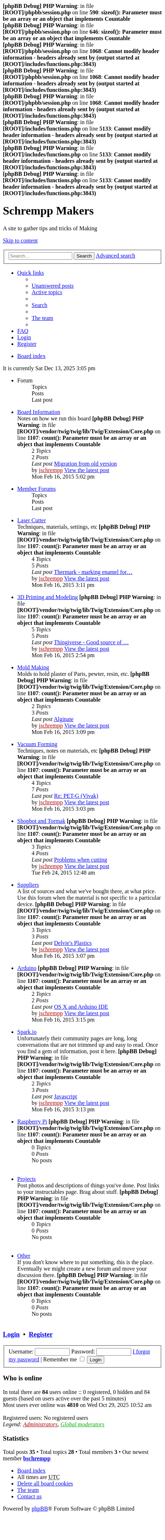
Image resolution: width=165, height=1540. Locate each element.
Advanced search (115, 256)
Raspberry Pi (32, 1121)
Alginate (63, 719)
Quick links (30, 273)
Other (23, 1256)
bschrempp (36, 1458)
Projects (26, 1179)
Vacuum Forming (37, 744)
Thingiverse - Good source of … (91, 642)
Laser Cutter (31, 520)
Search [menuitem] (39, 305)
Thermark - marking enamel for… (93, 572)
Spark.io (27, 1032)
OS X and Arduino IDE (81, 1007)
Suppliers (28, 885)
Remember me (63, 1359)
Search (84, 256)
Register (40, 1334)
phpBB (40, 1509)
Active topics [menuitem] (47, 292)
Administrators (40, 1424)
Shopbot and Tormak (41, 821)
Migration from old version (85, 464)
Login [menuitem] (24, 337)
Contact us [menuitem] (29, 1496)
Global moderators (82, 1424)
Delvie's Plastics (73, 943)
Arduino (26, 968)
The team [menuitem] (42, 318)
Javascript (65, 1096)
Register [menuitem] (26, 344)
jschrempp (51, 470)
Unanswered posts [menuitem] (53, 286)
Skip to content (20, 240)
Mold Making (33, 667)
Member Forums (36, 489)
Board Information (38, 412)
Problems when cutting (80, 860)
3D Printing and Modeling (47, 597)
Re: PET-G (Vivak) (76, 796)
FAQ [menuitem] (22, 331)
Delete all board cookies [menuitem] (45, 1483)
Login (11, 1334)
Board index (31, 356)
